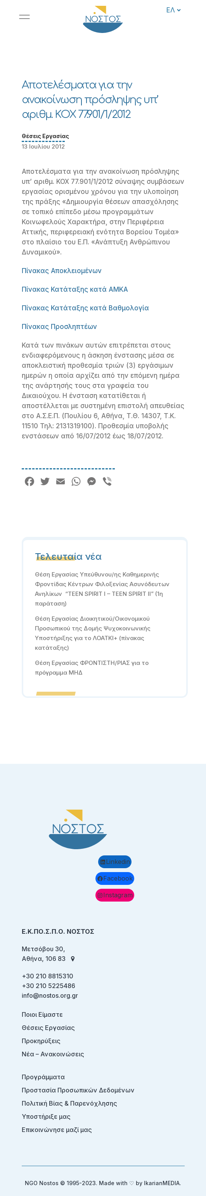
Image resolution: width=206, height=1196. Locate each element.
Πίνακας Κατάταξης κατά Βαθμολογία (85, 308)
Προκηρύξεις (41, 1041)
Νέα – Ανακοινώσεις (53, 1054)
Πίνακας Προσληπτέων (59, 327)
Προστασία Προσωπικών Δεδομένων (78, 1090)
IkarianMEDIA (162, 1183)
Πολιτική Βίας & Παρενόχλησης (69, 1103)
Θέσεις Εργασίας (45, 136)
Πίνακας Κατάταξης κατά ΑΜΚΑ (75, 289)
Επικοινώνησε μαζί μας (57, 1130)
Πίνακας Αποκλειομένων (62, 271)
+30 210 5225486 (48, 986)
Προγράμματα (43, 1077)
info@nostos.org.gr (50, 995)
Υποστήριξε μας (46, 1116)
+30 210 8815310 (47, 976)
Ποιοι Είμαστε (42, 1014)
